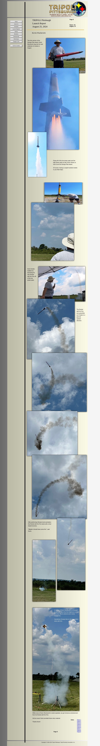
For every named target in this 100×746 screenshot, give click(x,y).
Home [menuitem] (16, 21)
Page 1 (79, 720)
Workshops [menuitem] (16, 39)
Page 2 (79, 721)
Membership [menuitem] (16, 36)
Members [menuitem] (16, 34)
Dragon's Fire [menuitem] (16, 41)
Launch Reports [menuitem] (16, 29)
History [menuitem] (16, 31)
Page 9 (79, 731)
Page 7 (79, 728)
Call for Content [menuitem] (16, 45)
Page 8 (79, 730)
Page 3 (79, 722)
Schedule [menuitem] (16, 26)
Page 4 (79, 724)
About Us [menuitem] (16, 24)
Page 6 (79, 727)
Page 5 (79, 725)
